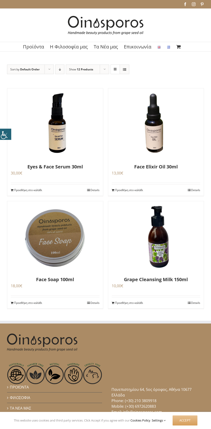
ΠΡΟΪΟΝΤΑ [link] (19, 387)
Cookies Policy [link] (140, 420)
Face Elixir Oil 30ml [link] (156, 167)
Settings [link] (159, 420)
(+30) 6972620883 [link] (140, 406)
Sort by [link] (25, 69)
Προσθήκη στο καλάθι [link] (28, 190)
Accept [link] (185, 420)
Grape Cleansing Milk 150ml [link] (156, 279)
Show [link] (81, 69)
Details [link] (95, 190)
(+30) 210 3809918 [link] (140, 400)
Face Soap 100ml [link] (55, 279)
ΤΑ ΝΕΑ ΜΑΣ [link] (20, 408)
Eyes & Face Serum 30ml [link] (55, 167)
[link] (5, 134)
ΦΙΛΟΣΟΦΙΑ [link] (20, 397)
